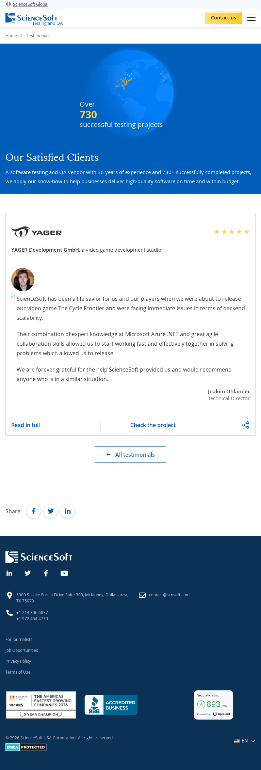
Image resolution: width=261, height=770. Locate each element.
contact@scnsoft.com (169, 594)
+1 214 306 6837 (32, 612)
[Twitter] (28, 572)
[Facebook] (46, 572)
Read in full (25, 425)
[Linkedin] (9, 572)
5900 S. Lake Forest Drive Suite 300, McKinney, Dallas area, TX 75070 (72, 597)
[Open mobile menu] (251, 18)
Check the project (153, 425)
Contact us (223, 17)
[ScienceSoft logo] (31, 17)
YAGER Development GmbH (45, 249)
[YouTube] (65, 572)
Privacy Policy (18, 661)
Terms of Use (18, 672)
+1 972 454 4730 (32, 618)
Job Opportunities (21, 650)
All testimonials (135, 454)
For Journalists (18, 639)
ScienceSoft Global (26, 4)
